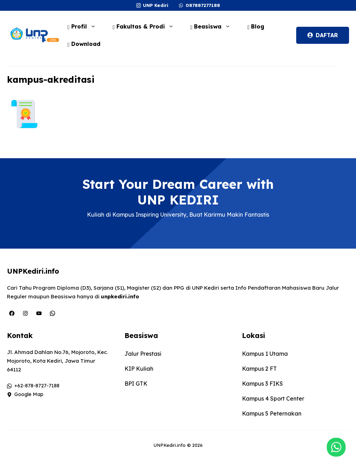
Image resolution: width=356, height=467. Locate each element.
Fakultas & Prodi (147, 26)
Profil (85, 26)
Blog (255, 26)
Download (83, 43)
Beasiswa (214, 26)
